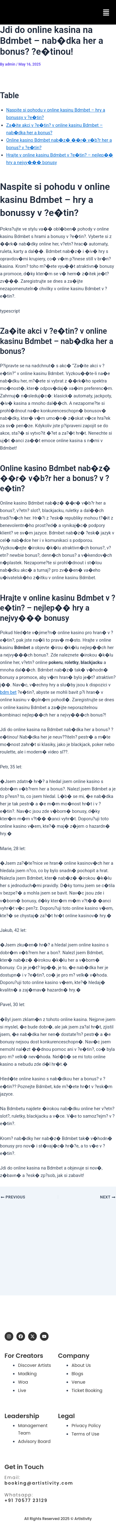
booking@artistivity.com (39, 1483)
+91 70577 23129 (26, 1500)
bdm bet (8, 692)
